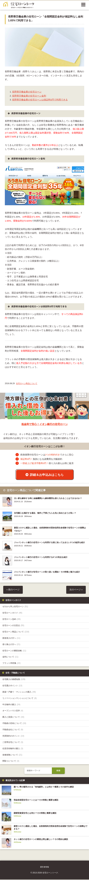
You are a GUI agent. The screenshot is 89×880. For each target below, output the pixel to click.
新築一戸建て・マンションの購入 (19, 692)
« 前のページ (13, 590)
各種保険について (12, 755)
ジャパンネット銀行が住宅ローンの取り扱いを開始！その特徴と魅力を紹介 (47, 572)
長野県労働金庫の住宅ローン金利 (29, 96)
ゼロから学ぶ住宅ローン (15, 607)
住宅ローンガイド (12, 613)
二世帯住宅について (12, 743)
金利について (10, 657)
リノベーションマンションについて (19, 699)
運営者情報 (44, 868)
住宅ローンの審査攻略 (14, 651)
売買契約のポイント (13, 736)
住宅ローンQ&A (11, 620)
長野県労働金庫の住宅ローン (27, 92)
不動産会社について (12, 730)
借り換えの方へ (11, 645)
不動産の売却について (14, 724)
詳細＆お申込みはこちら (46, 474)
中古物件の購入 (11, 705)
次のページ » (76, 590)
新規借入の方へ (11, 638)
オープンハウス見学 (12, 711)
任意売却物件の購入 (12, 749)
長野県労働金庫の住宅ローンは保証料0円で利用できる (40, 99)
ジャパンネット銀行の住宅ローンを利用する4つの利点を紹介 (41, 558)
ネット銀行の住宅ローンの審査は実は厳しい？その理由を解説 (41, 840)
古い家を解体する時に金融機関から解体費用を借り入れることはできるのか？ (48, 499)
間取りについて (10, 761)
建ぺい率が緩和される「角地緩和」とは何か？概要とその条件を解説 (44, 787)
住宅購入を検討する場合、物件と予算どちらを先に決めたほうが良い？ (45, 514)
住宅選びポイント (12, 686)
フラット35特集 (11, 664)
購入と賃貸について (13, 717)
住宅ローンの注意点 (13, 626)
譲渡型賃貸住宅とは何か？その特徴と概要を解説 (35, 814)
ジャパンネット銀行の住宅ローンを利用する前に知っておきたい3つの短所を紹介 (49, 543)
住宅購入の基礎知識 (13, 680)
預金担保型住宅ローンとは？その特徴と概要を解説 (36, 800)
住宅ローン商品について (26, 383)
